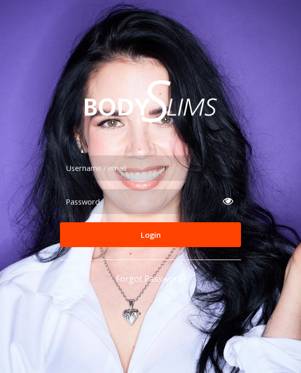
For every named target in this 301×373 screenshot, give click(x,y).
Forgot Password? (151, 278)
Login (151, 234)
